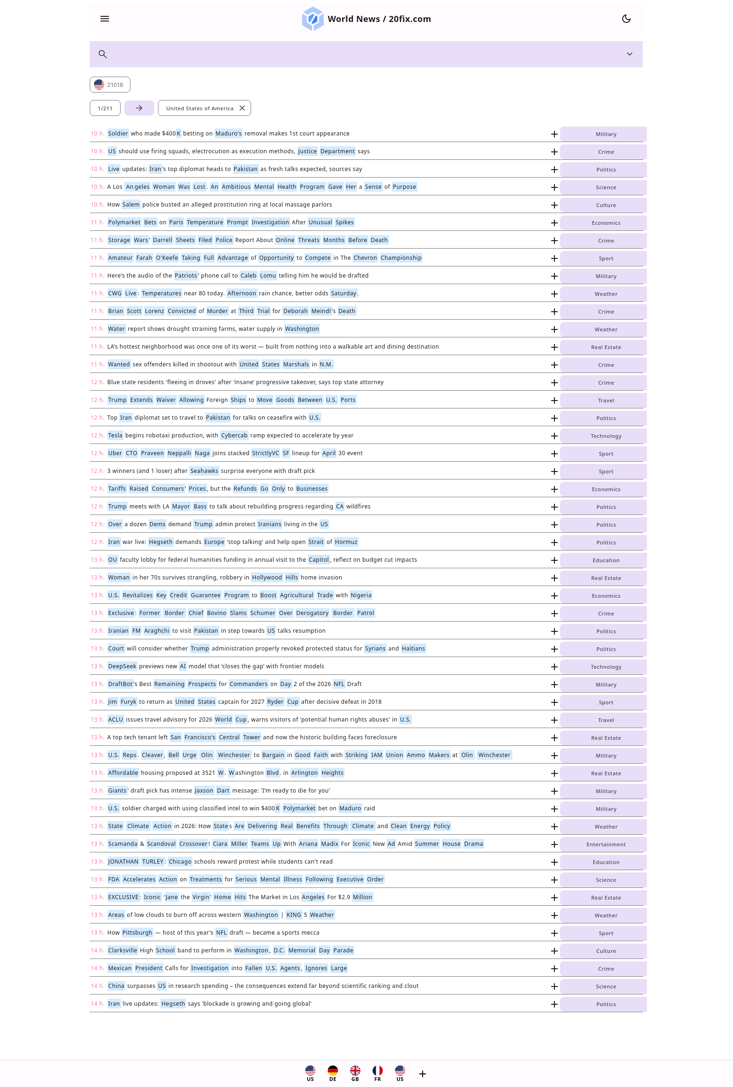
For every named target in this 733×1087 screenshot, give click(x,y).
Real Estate (606, 346)
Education (606, 560)
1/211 (105, 108)
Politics (606, 169)
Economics (606, 222)
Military (606, 133)
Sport (606, 258)
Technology (606, 435)
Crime (606, 151)
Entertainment (606, 844)
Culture (606, 204)
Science (606, 187)
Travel (606, 400)
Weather (606, 293)
